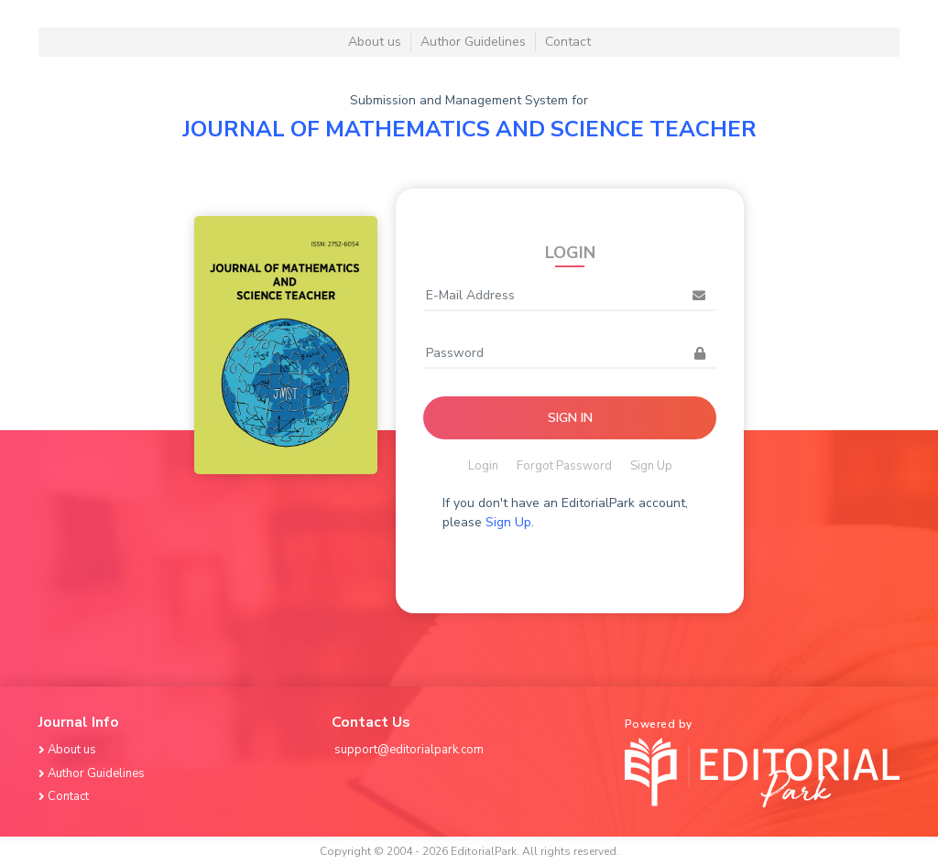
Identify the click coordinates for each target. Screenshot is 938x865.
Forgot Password (564, 466)
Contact (568, 41)
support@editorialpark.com (409, 749)
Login (483, 466)
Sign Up (651, 466)
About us (374, 41)
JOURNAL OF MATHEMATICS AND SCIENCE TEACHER (469, 129)
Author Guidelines (473, 41)
